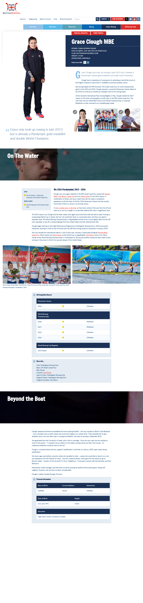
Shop (55, 19)
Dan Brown (62, 196)
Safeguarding (33, 19)
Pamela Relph (102, 233)
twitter (126, 19)
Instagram (88, 62)
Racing (91, 27)
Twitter (84, 62)
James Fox (70, 196)
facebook (130, 19)
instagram (138, 19)
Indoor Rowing (111, 27)
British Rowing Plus (66, 19)
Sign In (104, 19)
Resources (72, 27)
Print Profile (98, 33)
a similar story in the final (67, 208)
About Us (23, 19)
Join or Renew (117, 19)
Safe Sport (52, 27)
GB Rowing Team (130, 27)
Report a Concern (45, 19)
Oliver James (85, 196)
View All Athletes (81, 33)
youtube (134, 19)
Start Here (33, 27)
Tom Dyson (47, 373)
